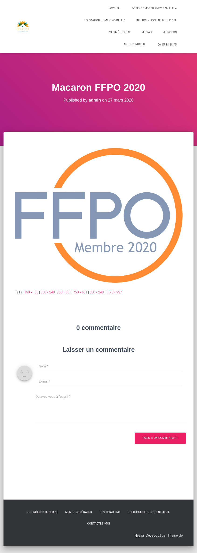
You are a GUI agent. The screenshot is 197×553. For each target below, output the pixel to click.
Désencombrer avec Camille (154, 8)
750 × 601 (64, 292)
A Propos (170, 32)
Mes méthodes (119, 32)
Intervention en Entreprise (156, 20)
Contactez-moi (98, 523)
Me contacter (134, 44)
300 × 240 (48, 292)
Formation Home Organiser (104, 20)
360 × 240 (97, 292)
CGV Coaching (110, 512)
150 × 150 (31, 292)
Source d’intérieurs (43, 512)
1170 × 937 (114, 292)
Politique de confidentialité (149, 512)
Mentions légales (78, 512)
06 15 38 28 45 (167, 44)
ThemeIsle (175, 535)
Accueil (114, 8)
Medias (147, 32)
